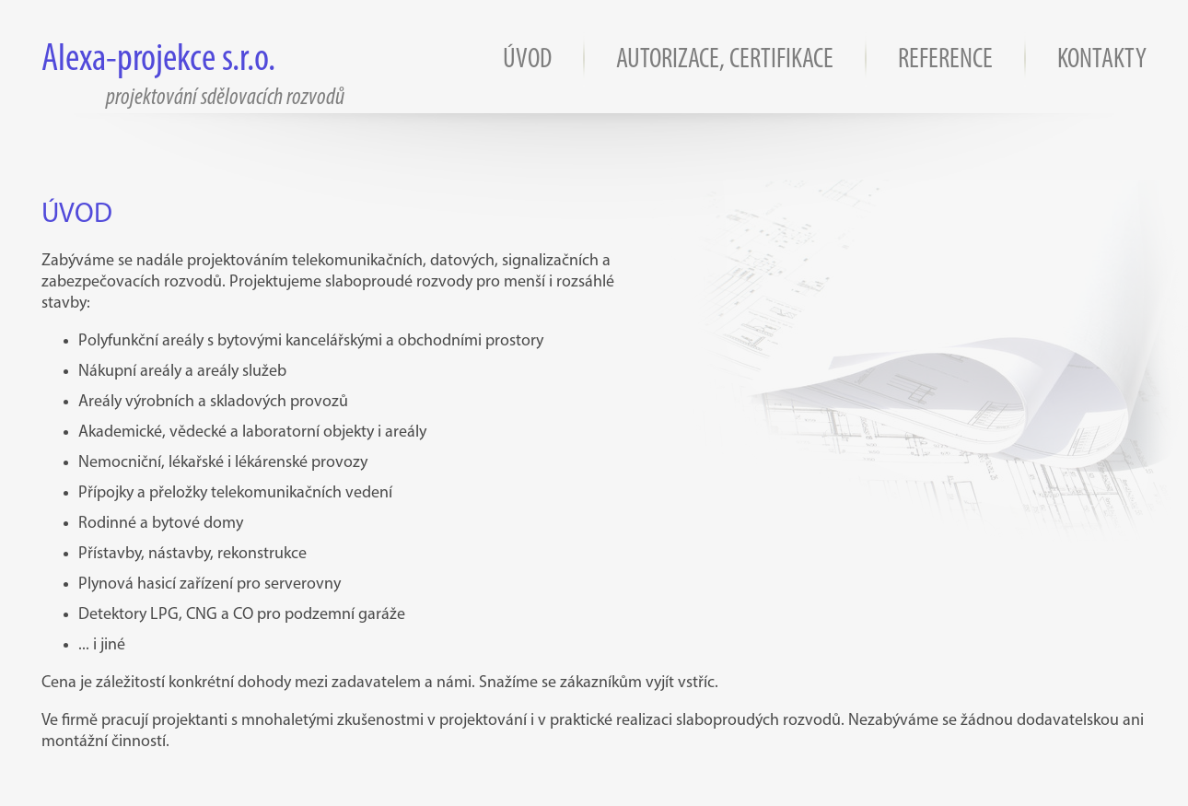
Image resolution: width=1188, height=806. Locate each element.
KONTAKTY (1102, 60)
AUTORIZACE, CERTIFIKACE (724, 60)
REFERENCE (945, 60)
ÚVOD (527, 60)
